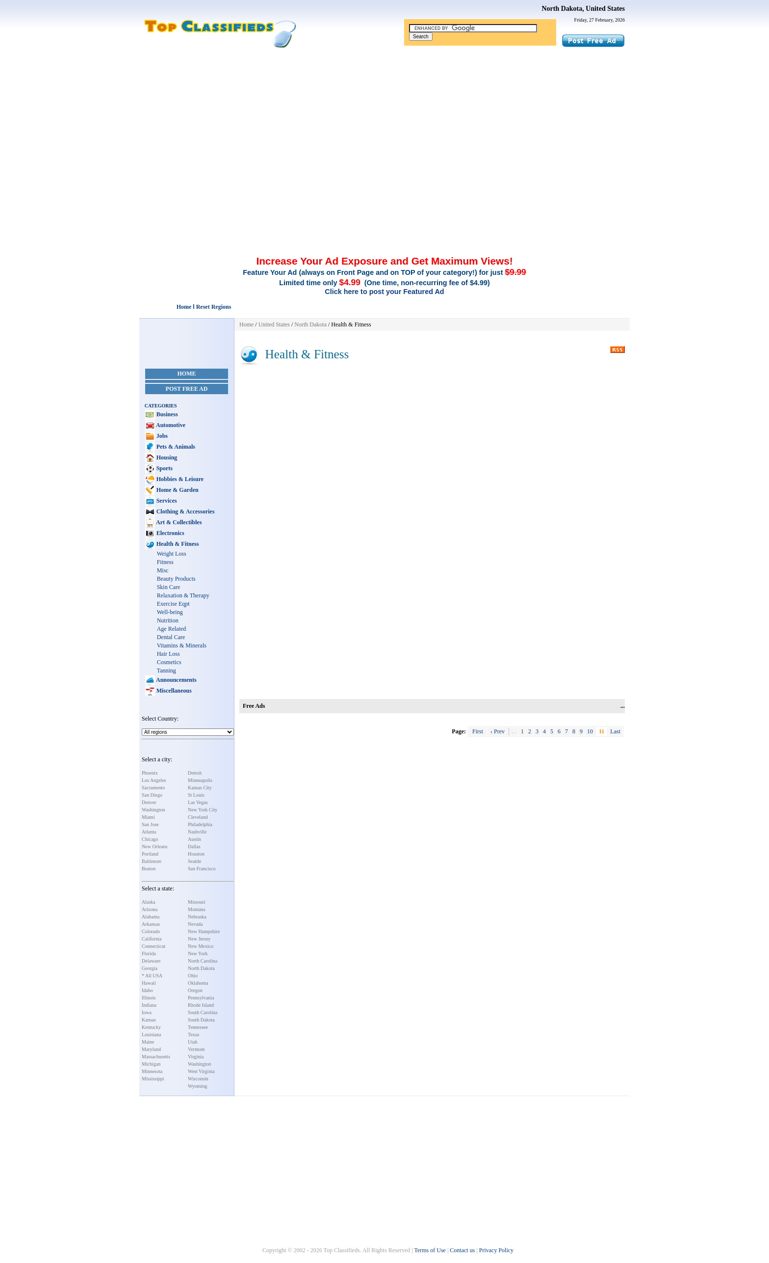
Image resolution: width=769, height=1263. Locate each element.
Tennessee (198, 1027)
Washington (153, 809)
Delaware (151, 961)
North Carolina (202, 961)
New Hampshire (204, 931)
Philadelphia (200, 824)
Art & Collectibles (178, 522)
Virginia (196, 1056)
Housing (166, 457)
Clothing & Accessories (185, 511)
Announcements (176, 679)
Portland (150, 854)
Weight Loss (171, 553)
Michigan (151, 1064)
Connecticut (153, 946)
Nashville (197, 831)
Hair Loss (168, 653)
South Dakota (201, 1019)
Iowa (147, 1012)
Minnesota (152, 1071)
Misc (163, 570)
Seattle (194, 861)
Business (166, 414)
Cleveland (198, 817)
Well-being (170, 612)
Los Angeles (154, 780)
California (152, 938)
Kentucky (151, 1027)
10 (590, 731)
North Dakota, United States (583, 8)
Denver (149, 802)
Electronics (169, 533)
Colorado (151, 931)
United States (274, 324)
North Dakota (201, 968)
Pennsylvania (201, 997)
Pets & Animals (175, 446)
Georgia (149, 968)
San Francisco (201, 868)
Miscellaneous (173, 690)
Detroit (195, 773)
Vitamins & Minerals (181, 645)
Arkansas (151, 924)
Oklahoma (198, 983)
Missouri (196, 902)
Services (166, 500)
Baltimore (151, 861)
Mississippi (153, 1078)
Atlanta (149, 831)
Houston (196, 854)
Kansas (149, 1019)
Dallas (194, 846)
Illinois (148, 997)
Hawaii (149, 983)
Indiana (149, 1005)
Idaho (147, 990)
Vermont (196, 1049)
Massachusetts (156, 1056)
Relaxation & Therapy (183, 595)
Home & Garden (177, 489)
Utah (192, 1042)
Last (615, 731)
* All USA (152, 975)
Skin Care (168, 587)
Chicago (150, 839)
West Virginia (201, 1071)
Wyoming (197, 1086)
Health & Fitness (177, 543)
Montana (196, 909)
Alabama (150, 916)
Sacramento (153, 787)
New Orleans (154, 846)
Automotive (170, 425)
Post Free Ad (187, 388)
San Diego (152, 795)
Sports (164, 468)
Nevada (195, 924)
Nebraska (197, 916)
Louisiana (151, 1034)
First (478, 731)
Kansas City (200, 787)
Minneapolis (200, 780)
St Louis (196, 795)
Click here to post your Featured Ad (384, 292)
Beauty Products (176, 578)
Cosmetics (169, 662)
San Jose (150, 824)
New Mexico (200, 946)
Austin (194, 839)
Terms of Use (429, 1250)
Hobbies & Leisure (179, 479)
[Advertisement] (384, 121)
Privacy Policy (496, 1250)
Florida (149, 953)
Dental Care (171, 637)
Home (187, 373)
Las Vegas (198, 802)
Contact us (462, 1250)
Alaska (148, 902)
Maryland (151, 1049)
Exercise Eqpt (173, 603)
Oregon (195, 990)
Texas (193, 1034)
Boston (148, 868)
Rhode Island (201, 1005)
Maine (148, 1042)
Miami (148, 817)
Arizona (149, 909)
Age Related (171, 628)
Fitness (165, 562)
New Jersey (199, 938)
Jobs (161, 435)
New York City (202, 809)
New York (198, 953)
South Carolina (202, 1012)
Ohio (193, 975)
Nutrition (168, 620)
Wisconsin (198, 1078)
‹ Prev (497, 731)
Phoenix (150, 773)
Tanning (166, 670)
